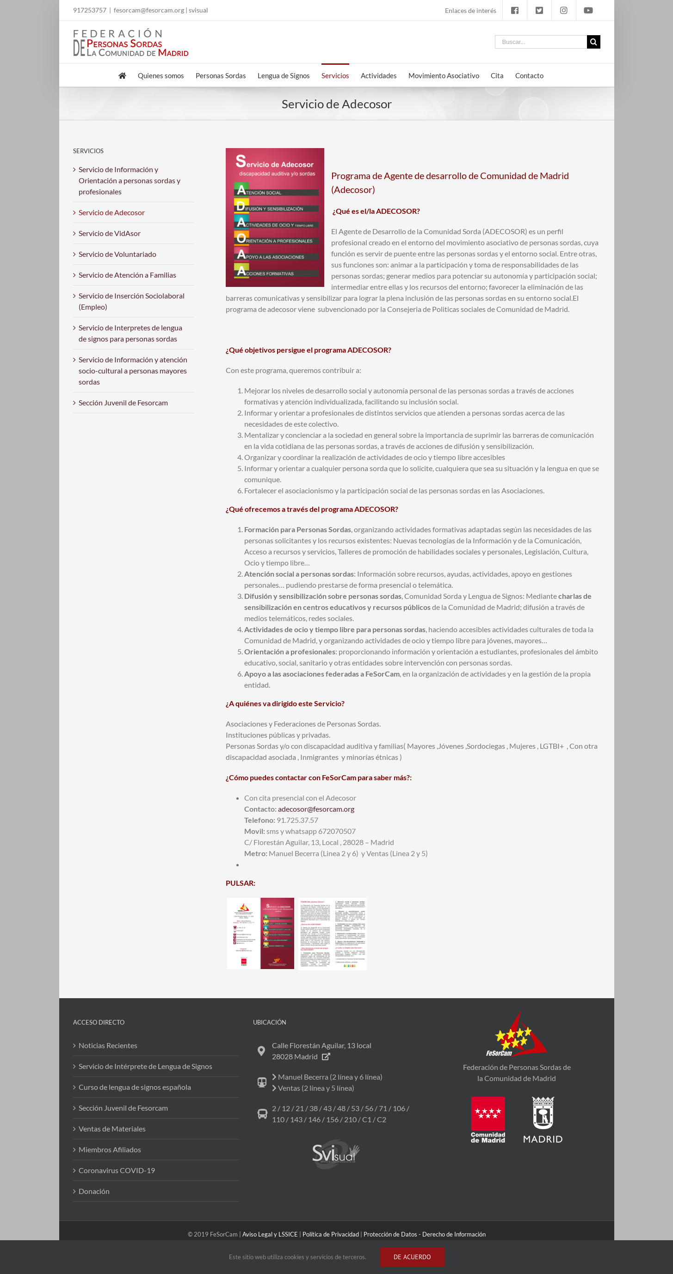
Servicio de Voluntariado (117, 253)
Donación (94, 1191)
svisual (198, 10)
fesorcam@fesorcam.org (149, 10)
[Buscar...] (541, 42)
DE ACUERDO (412, 1257)
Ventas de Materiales (112, 1128)
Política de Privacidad (331, 1234)
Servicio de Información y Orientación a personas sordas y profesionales (129, 180)
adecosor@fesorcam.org (316, 808)
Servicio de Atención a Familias (127, 274)
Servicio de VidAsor (110, 233)
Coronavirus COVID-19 (117, 1170)
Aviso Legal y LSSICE (270, 1234)
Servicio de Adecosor (112, 212)
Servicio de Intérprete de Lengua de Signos (145, 1066)
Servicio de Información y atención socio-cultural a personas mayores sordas (133, 370)
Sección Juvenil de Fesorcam (123, 402)
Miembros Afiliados (110, 1149)
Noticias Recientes (108, 1045)
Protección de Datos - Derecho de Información (425, 1234)
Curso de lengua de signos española (135, 1086)
